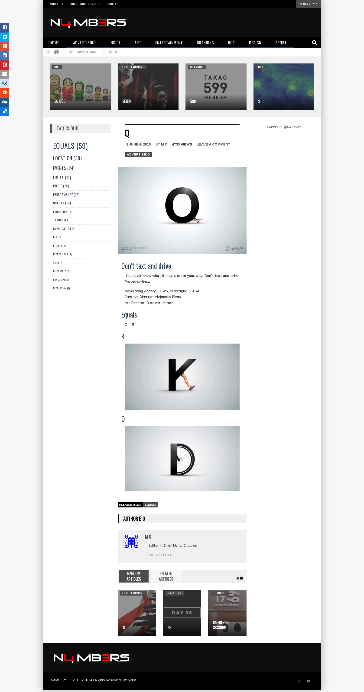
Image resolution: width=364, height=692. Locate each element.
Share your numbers (85, 4)
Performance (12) (66, 194)
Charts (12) (62, 203)
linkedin (152, 555)
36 (169, 627)
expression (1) (61, 288)
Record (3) (59, 246)
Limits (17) (62, 177)
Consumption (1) (62, 279)
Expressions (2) (62, 254)
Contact (113, 4)
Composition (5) (64, 229)
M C (164, 144)
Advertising (86, 51)
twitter (169, 555)
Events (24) (64, 168)
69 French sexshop (220, 625)
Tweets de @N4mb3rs (283, 127)
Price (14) (61, 185)
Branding (197, 67)
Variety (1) (59, 263)
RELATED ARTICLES (166, 576)
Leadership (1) (61, 271)
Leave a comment (213, 144)
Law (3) (57, 237)
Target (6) (60, 220)
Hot (57, 67)
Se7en (126, 101)
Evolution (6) (62, 212)
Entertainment (133, 67)
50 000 (59, 101)
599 (193, 101)
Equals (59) (70, 145)
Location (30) (67, 158)
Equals (150, 505)
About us (56, 4)
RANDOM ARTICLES (134, 576)
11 (123, 627)
